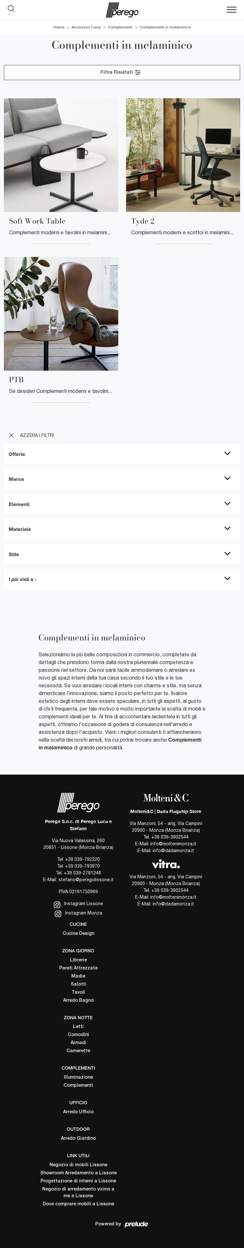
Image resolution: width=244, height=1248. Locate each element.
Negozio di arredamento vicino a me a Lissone (78, 1192)
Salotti (78, 984)
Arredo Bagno (78, 1001)
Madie (78, 976)
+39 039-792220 (82, 859)
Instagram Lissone (78, 904)
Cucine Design (78, 934)
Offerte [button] (17, 454)
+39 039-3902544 (170, 837)
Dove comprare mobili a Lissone (78, 1204)
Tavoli (78, 992)
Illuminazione (78, 1077)
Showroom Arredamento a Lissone (78, 1173)
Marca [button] (16, 479)
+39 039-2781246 (82, 872)
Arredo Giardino (78, 1139)
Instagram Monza (78, 913)
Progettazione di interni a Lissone (78, 1181)
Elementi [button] (19, 504)
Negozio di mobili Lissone (78, 1165)
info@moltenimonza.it (173, 843)
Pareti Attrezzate (78, 968)
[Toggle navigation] (232, 10)
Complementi (120, 27)
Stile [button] (14, 554)
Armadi (78, 1043)
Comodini (78, 1035)
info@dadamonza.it (173, 850)
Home (58, 27)
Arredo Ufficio (78, 1112)
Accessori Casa (86, 27)
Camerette (78, 1051)
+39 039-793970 (82, 866)
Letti (78, 1027)
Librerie (78, 960)
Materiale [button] (20, 529)
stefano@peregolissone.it (86, 879)
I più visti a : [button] (22, 579)
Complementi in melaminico (165, 27)
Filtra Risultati (120, 72)
